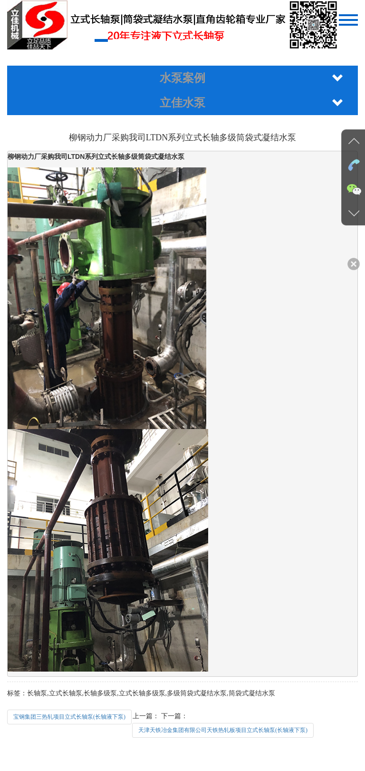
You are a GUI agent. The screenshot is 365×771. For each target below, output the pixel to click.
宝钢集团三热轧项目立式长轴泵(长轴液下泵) (69, 716)
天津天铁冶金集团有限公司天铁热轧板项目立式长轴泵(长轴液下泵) (222, 730)
